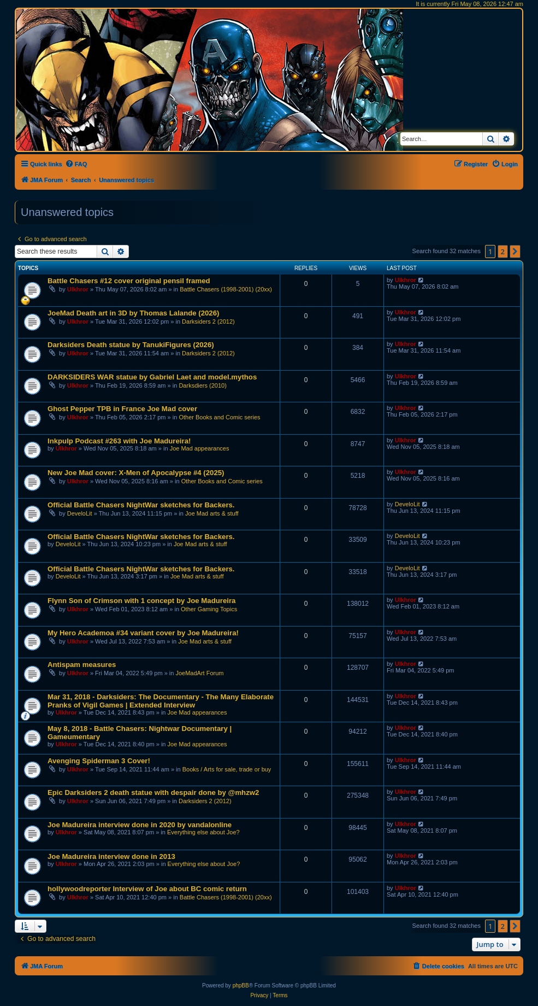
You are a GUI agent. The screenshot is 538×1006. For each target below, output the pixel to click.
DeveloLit (79, 513)
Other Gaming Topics (209, 609)
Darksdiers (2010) (202, 385)
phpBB (241, 985)
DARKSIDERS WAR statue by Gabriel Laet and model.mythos (152, 377)
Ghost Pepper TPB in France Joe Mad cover (122, 409)
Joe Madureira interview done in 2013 (111, 856)
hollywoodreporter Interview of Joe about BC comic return (147, 889)
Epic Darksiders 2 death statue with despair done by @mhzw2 (153, 792)
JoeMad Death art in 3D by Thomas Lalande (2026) (133, 313)
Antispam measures (82, 664)
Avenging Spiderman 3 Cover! (99, 761)
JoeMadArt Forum (199, 673)
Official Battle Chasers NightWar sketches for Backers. (141, 505)
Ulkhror (77, 289)
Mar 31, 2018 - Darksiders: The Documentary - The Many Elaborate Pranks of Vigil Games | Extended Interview (161, 701)
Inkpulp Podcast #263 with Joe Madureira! (119, 441)
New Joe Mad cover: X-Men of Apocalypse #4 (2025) (136, 473)
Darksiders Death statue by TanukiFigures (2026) (131, 345)
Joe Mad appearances (199, 448)
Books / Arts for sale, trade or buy (226, 769)
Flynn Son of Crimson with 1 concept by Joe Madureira (141, 600)
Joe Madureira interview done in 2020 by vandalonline (140, 825)
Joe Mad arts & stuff (212, 513)
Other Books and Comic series (219, 417)
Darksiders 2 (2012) (208, 321)
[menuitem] (76, 164)
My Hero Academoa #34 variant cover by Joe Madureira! (143, 633)
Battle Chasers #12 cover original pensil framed (129, 281)
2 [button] (503, 251)
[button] (515, 251)
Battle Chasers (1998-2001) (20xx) (226, 289)
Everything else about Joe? (203, 832)
